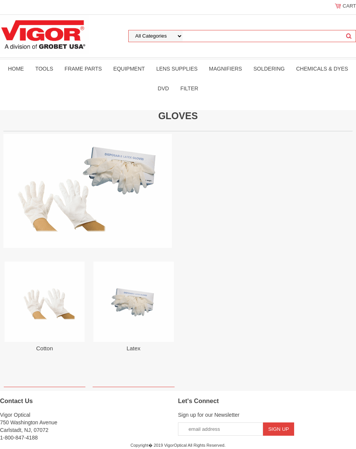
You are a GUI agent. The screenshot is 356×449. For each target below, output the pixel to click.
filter (189, 88)
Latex (133, 348)
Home (16, 69)
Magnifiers (225, 69)
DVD (163, 88)
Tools (44, 69)
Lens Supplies (177, 69)
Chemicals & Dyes (322, 69)
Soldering (269, 69)
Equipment (129, 69)
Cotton (44, 348)
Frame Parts (83, 69)
